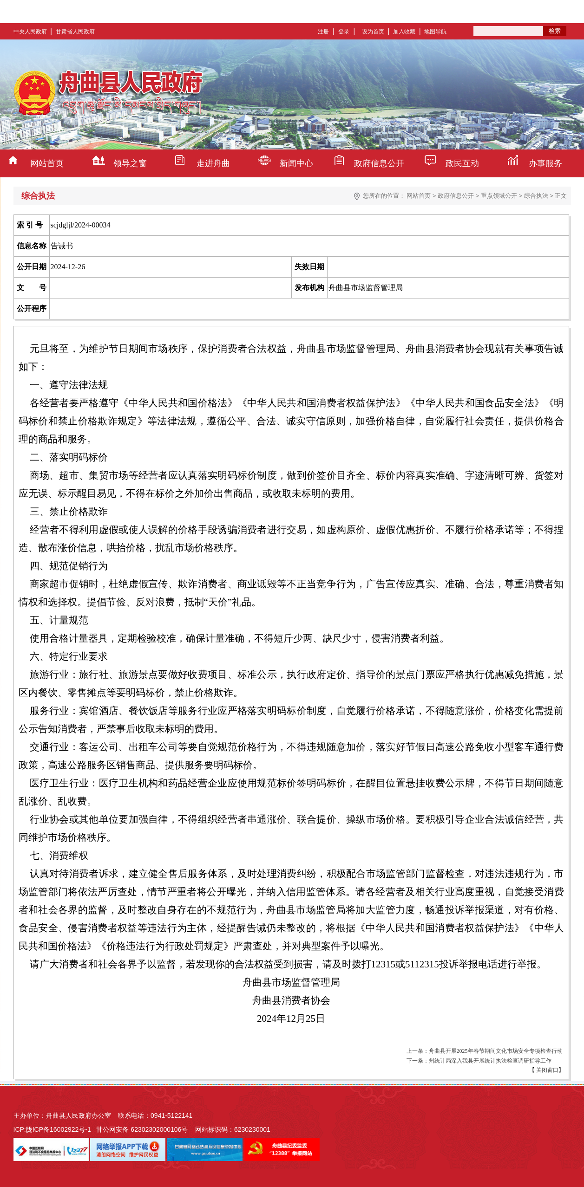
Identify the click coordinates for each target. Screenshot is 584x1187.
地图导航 (435, 31)
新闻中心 (296, 163)
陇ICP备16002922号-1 (58, 1129)
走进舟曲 (213, 163)
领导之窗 (130, 163)
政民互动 (462, 163)
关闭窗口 (546, 1070)
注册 (323, 31)
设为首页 (373, 31)
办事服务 (545, 163)
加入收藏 (404, 31)
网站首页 (47, 163)
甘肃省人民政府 (75, 31)
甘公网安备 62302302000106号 (142, 1129)
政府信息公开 (379, 163)
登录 (343, 31)
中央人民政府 (30, 31)
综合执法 (536, 195)
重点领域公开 (499, 195)
